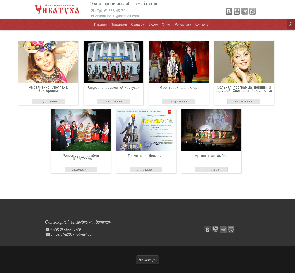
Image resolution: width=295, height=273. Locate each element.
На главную (147, 259)
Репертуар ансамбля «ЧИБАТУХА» (81, 157)
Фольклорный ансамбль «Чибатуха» (80, 221)
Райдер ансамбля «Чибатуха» (113, 87)
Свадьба (137, 24)
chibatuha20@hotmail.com (115, 16)
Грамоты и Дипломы (146, 155)
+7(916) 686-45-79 (108, 11)
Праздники (119, 24)
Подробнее (48, 101)
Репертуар (183, 24)
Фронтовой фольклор (178, 87)
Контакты (202, 24)
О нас (166, 24)
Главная (100, 24)
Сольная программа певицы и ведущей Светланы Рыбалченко (244, 88)
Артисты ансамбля (211, 155)
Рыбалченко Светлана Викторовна (48, 88)
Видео (153, 24)
